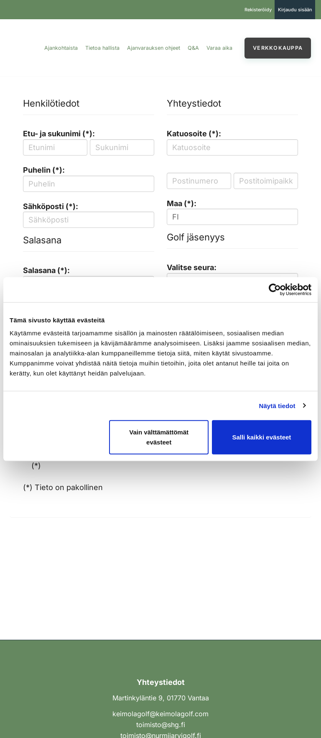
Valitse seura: (192, 267)
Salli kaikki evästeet (261, 437)
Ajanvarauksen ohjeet (153, 48)
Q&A (193, 48)
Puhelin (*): (44, 170)
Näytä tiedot (277, 405)
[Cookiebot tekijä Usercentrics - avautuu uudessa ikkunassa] (274, 289)
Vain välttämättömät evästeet (159, 437)
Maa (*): (181, 203)
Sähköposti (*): (50, 206)
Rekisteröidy (258, 10)
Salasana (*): (46, 270)
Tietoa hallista (102, 48)
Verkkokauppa (278, 48)
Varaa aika (219, 48)
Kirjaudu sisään (295, 10)
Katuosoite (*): (194, 133)
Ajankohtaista (61, 48)
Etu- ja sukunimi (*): (59, 133)
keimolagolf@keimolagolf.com (160, 714)
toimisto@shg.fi (160, 724)
